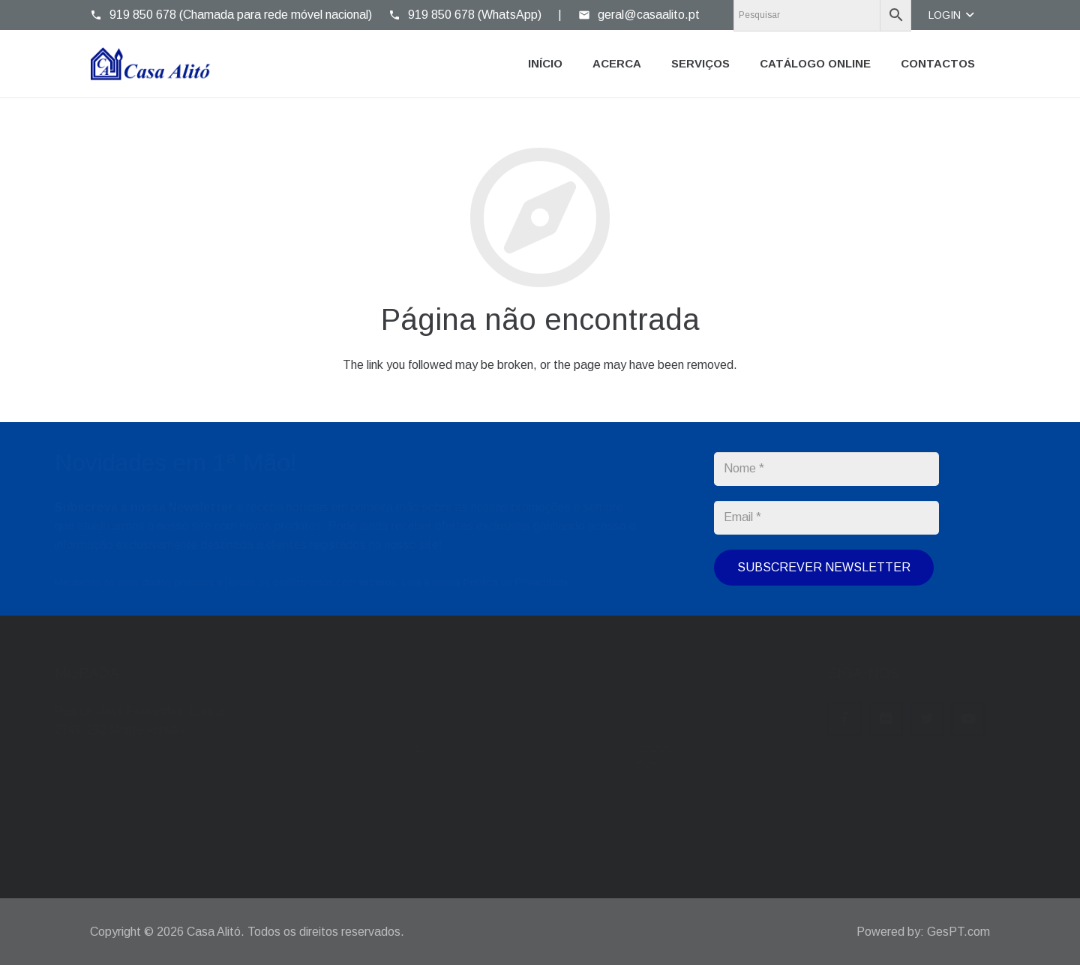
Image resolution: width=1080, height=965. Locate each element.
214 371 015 (604, 720)
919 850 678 (604, 780)
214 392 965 (670, 720)
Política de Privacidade (551, 582)
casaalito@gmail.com (389, 735)
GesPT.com (958, 931)
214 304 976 (604, 735)
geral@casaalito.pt (384, 720)
